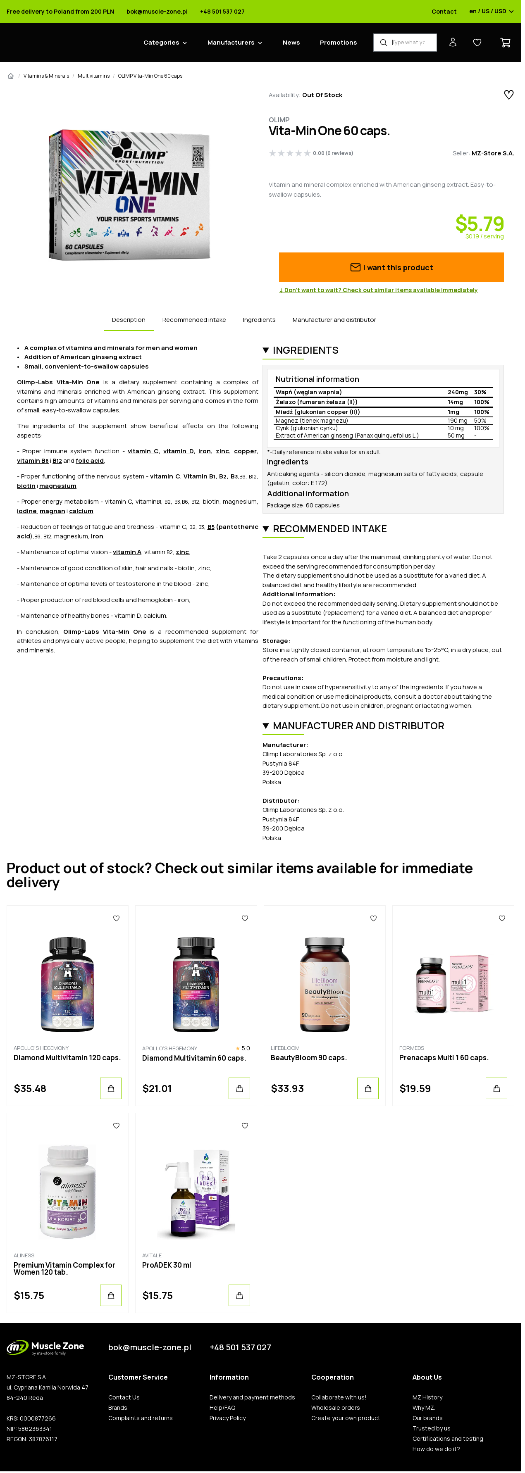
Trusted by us (432, 1428)
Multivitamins (94, 76)
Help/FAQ (222, 1408)
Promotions (338, 42)
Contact (444, 11)
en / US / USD (491, 11)
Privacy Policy (228, 1418)
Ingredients (259, 319)
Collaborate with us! (339, 1397)
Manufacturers (231, 42)
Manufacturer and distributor (334, 319)
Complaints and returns (140, 1418)
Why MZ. (424, 1408)
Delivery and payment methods (252, 1397)
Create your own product (345, 1418)
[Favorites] (116, 918)
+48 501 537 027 (222, 11)
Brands (117, 1408)
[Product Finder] (405, 42)
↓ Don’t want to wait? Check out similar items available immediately (378, 290)
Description (129, 319)
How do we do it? (436, 1449)
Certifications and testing (448, 1439)
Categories (161, 42)
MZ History (427, 1397)
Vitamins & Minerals (46, 76)
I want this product (391, 267)
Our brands (428, 1418)
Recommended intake (194, 319)
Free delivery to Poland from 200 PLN (60, 11)
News (291, 42)
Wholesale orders (335, 1408)
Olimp (279, 120)
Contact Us (124, 1397)
